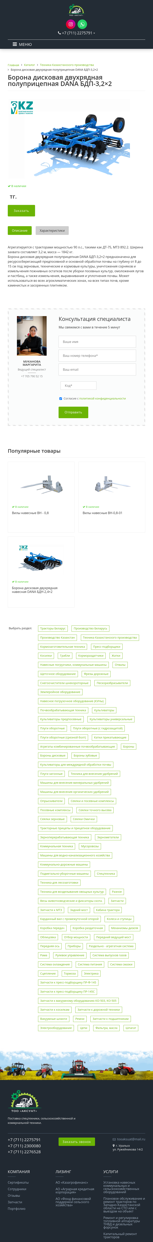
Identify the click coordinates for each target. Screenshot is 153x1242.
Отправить (73, 412)
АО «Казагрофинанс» (72, 1182)
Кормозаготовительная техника (62, 647)
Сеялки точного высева (95, 810)
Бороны (128, 746)
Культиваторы (104, 710)
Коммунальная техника (56, 846)
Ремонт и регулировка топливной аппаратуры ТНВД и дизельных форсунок (121, 1222)
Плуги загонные (51, 774)
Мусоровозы (90, 846)
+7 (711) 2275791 (77, 33)
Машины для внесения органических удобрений (74, 792)
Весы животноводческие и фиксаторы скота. (71, 901)
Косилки (46, 655)
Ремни (79, 1019)
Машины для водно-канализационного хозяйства (75, 855)
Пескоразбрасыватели (112, 683)
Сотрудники (17, 1189)
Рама (43, 955)
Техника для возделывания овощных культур (72, 892)
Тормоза (70, 973)
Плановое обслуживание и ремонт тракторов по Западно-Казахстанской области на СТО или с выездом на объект (124, 1205)
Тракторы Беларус (53, 628)
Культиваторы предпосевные (60, 719)
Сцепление (48, 973)
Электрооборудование (56, 1028)
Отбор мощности (76, 937)
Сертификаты (18, 1182)
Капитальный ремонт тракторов (120, 1235)
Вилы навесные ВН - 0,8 (30, 513)
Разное (117, 892)
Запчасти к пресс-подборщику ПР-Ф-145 (68, 982)
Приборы (74, 946)
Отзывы (14, 1195)
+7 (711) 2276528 (24, 1151)
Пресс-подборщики (106, 647)
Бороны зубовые (85, 755)
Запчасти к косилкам (54, 1009)
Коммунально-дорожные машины (64, 864)
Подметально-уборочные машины (64, 873)
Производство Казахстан (57, 637)
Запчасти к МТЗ (51, 910)
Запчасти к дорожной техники (98, 1009)
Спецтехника (106, 873)
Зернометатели (108, 837)
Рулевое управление (69, 955)
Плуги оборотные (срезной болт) (63, 737)
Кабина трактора (108, 910)
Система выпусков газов (109, 955)
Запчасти (117, 901)
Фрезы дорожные (96, 674)
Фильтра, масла (106, 1028)
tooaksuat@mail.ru (131, 1139)
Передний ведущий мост (113, 937)
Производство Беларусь (90, 628)
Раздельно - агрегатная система (111, 946)
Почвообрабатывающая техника (63, 710)
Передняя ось (50, 946)
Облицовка (48, 937)
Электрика (91, 973)
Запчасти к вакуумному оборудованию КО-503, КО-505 (78, 1001)
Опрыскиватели (51, 801)
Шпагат (131, 1028)
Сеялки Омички (84, 819)
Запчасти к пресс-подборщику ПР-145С (67, 991)
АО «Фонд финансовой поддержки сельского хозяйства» (73, 1202)
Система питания (90, 964)
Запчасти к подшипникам (111, 1019)
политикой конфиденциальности (102, 398)
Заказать (21, 210)
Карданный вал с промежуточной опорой (69, 919)
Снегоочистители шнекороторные (64, 683)
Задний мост (79, 910)
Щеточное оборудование (58, 674)
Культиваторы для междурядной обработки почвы (75, 764)
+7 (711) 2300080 (24, 1145)
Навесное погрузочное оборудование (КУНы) (72, 701)
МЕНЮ (25, 44)
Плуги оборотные (52, 728)
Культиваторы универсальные (111, 719)
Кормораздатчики (91, 655)
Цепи (83, 1028)
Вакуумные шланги (53, 1019)
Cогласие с (95, 398)
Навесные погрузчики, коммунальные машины (73, 665)
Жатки (116, 655)
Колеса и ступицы (119, 919)
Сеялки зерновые (52, 819)
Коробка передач (52, 928)
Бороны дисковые (53, 755)
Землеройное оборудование (60, 692)
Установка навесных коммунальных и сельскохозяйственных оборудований (121, 1187)
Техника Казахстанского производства (110, 637)
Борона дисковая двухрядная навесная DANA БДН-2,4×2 (35, 590)
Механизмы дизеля (124, 928)
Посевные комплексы (55, 810)
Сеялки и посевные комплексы (92, 801)
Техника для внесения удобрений (94, 774)
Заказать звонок (77, 1142)
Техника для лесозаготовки (59, 882)
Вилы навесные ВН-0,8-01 (103, 513)
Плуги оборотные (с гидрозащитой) (98, 728)
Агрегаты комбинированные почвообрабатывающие (77, 746)
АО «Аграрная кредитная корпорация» (75, 1190)
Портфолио (17, 1208)
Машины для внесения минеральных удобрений (74, 783)
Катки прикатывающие (110, 737)
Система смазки (121, 964)
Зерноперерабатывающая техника (64, 837)
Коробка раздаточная (88, 928)
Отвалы (120, 665)
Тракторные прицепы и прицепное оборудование (75, 828)
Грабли (65, 655)
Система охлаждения (55, 964)
